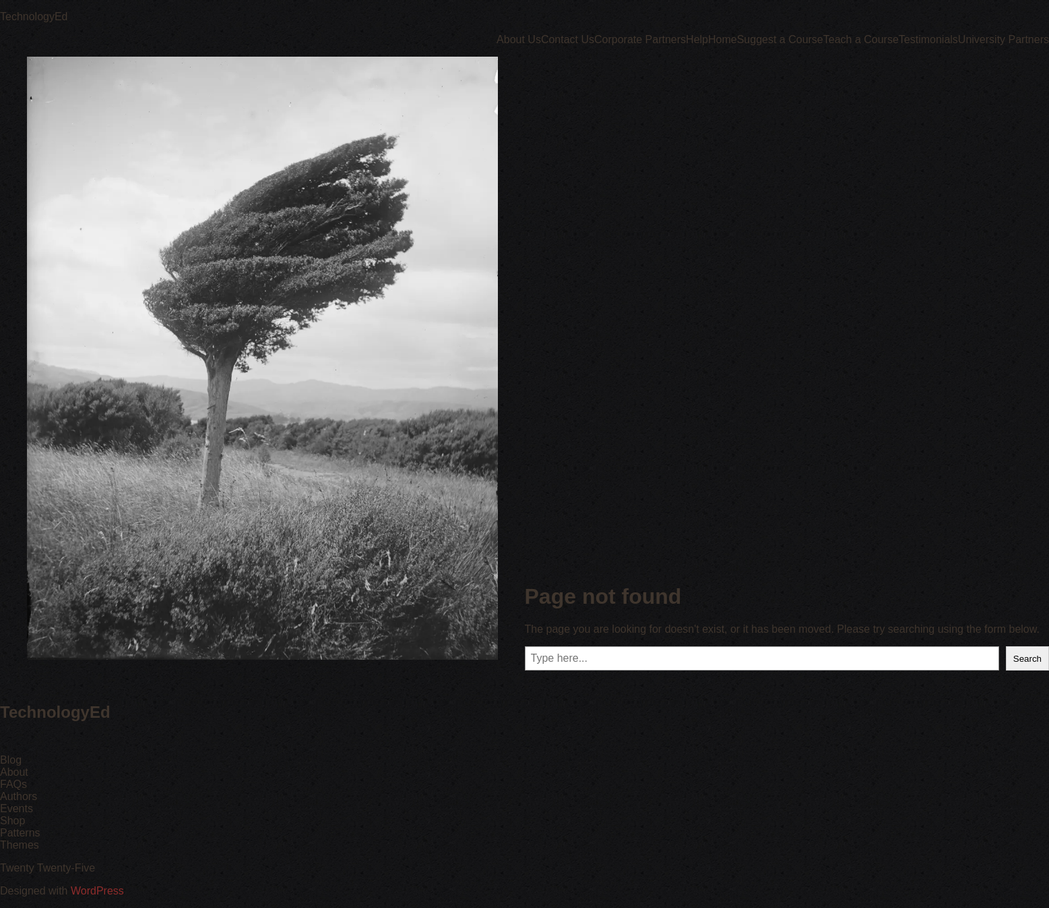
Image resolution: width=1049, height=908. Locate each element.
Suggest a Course (780, 39)
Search (1027, 659)
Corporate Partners (640, 39)
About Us (519, 39)
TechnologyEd (34, 16)
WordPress (97, 891)
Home (722, 39)
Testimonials (928, 39)
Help (697, 39)
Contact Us (567, 39)
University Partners (1003, 39)
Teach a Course (861, 39)
